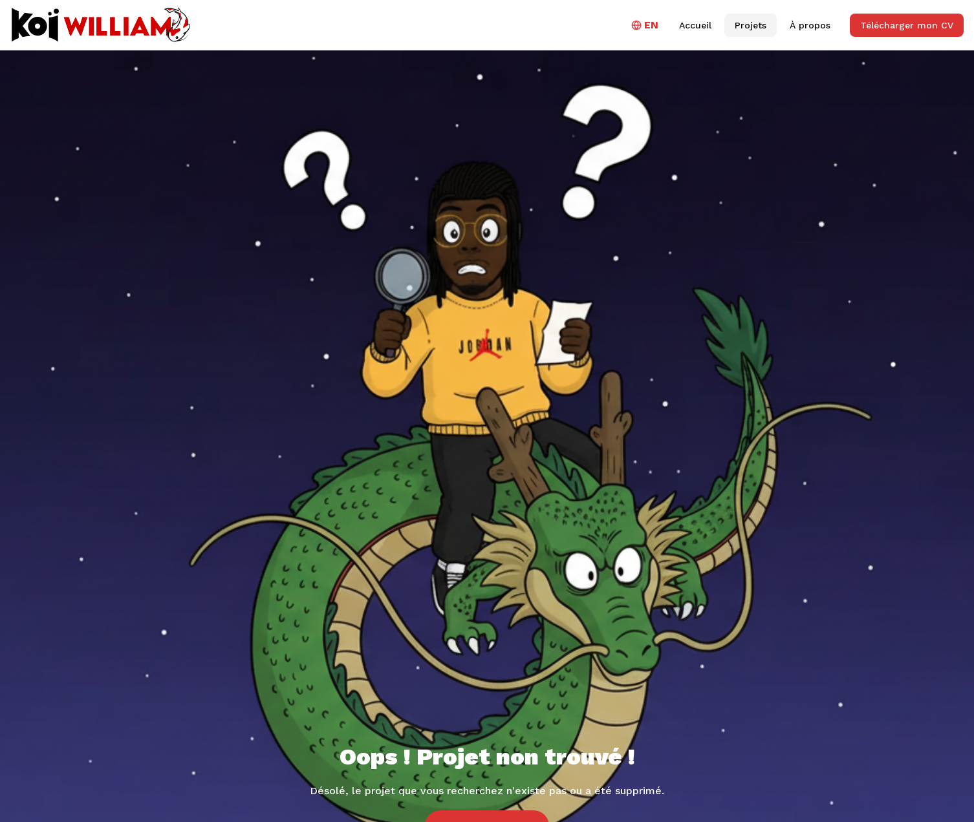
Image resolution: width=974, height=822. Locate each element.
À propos (810, 25)
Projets (750, 25)
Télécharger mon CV (906, 25)
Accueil (695, 25)
